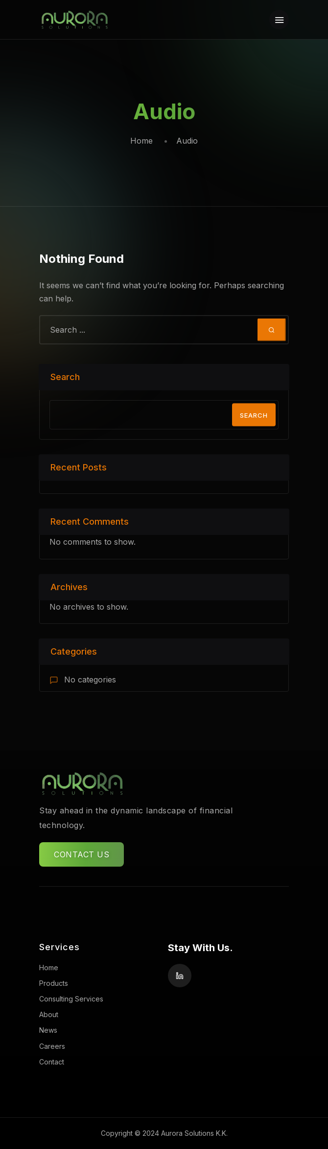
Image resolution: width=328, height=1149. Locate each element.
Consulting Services (71, 999)
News (48, 1030)
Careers (52, 1046)
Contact (51, 1062)
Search (65, 377)
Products (53, 983)
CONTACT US (81, 854)
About (48, 1014)
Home (141, 141)
